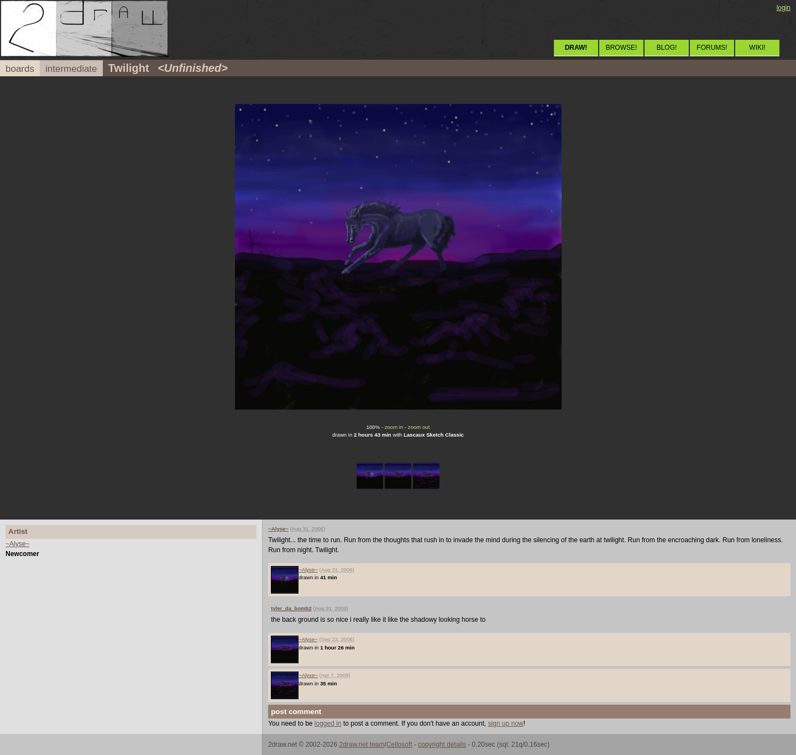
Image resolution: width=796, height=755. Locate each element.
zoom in (394, 427)
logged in (328, 723)
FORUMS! (711, 47)
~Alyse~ (17, 544)
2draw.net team (361, 744)
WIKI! (757, 47)
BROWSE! (621, 47)
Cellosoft (399, 744)
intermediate (71, 69)
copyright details (442, 744)
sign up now (505, 723)
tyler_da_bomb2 (291, 608)
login (783, 8)
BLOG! (667, 47)
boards (20, 69)
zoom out (419, 427)
